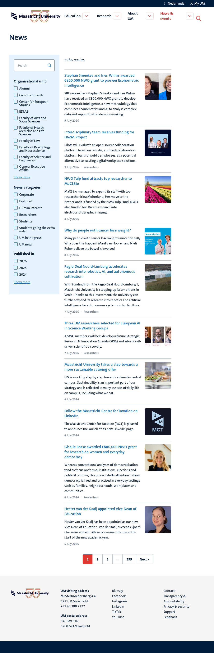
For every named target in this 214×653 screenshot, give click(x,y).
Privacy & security (176, 605)
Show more (22, 176)
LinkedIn (118, 605)
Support (169, 610)
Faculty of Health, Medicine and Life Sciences (32, 130)
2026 (23, 260)
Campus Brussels (31, 94)
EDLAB (24, 110)
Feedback (170, 616)
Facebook (119, 595)
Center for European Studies (33, 102)
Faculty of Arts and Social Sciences (32, 118)
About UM (133, 15)
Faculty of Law (29, 139)
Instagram (119, 600)
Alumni (24, 87)
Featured (25, 200)
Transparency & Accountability (174, 597)
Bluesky (117, 589)
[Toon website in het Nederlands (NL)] (173, 3)
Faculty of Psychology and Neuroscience (35, 148)
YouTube (118, 616)
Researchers (28, 213)
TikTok (116, 610)
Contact (169, 589)
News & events (167, 15)
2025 (23, 267)
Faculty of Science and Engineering (35, 157)
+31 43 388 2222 (73, 605)
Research (104, 15)
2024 (23, 273)
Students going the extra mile (37, 228)
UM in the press (30, 236)
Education (73, 15)
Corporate (26, 193)
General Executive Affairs (32, 167)
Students (25, 220)
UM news (26, 243)
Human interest (30, 207)
